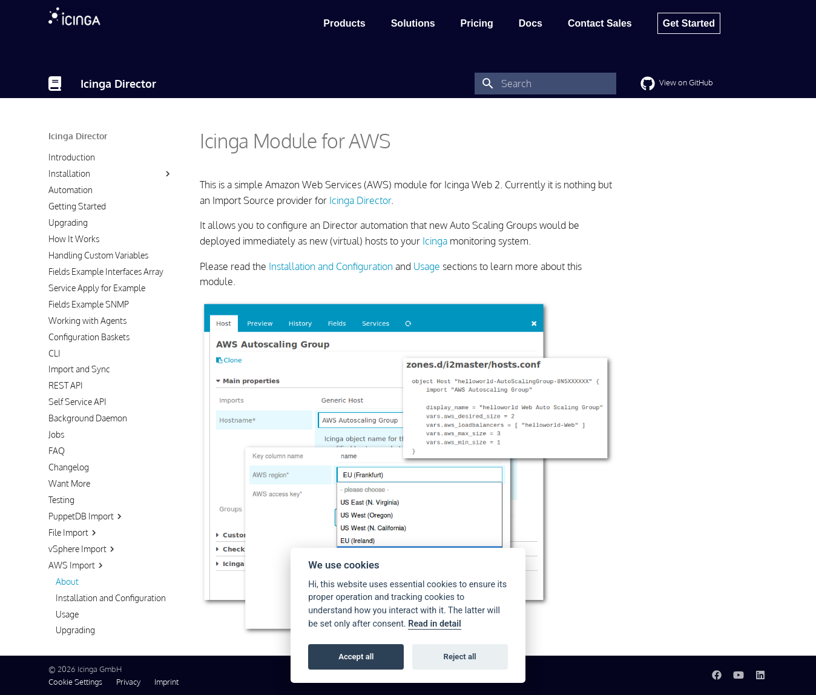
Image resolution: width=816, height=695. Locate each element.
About (67, 581)
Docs (530, 23)
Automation (70, 190)
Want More (69, 483)
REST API (65, 385)
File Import (73, 532)
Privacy (128, 682)
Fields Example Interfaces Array (105, 271)
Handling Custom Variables (98, 255)
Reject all (460, 656)
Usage (67, 614)
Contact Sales (600, 23)
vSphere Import (82, 549)
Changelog (68, 467)
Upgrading (68, 222)
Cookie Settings (75, 682)
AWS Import (77, 565)
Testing (61, 500)
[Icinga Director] (55, 83)
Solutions (413, 23)
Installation (69, 173)
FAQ (56, 451)
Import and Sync (79, 369)
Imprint (166, 682)
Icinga (435, 241)
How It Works (73, 239)
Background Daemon (87, 418)
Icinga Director (77, 136)
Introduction (71, 157)
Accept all (355, 656)
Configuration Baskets (89, 337)
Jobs (56, 434)
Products (344, 23)
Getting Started (77, 206)
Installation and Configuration (111, 598)
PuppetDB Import (86, 516)
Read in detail (434, 624)
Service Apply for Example (96, 288)
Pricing (477, 23)
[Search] (545, 83)
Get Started (689, 23)
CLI (54, 353)
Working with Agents (87, 320)
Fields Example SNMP (88, 304)
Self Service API (77, 402)
